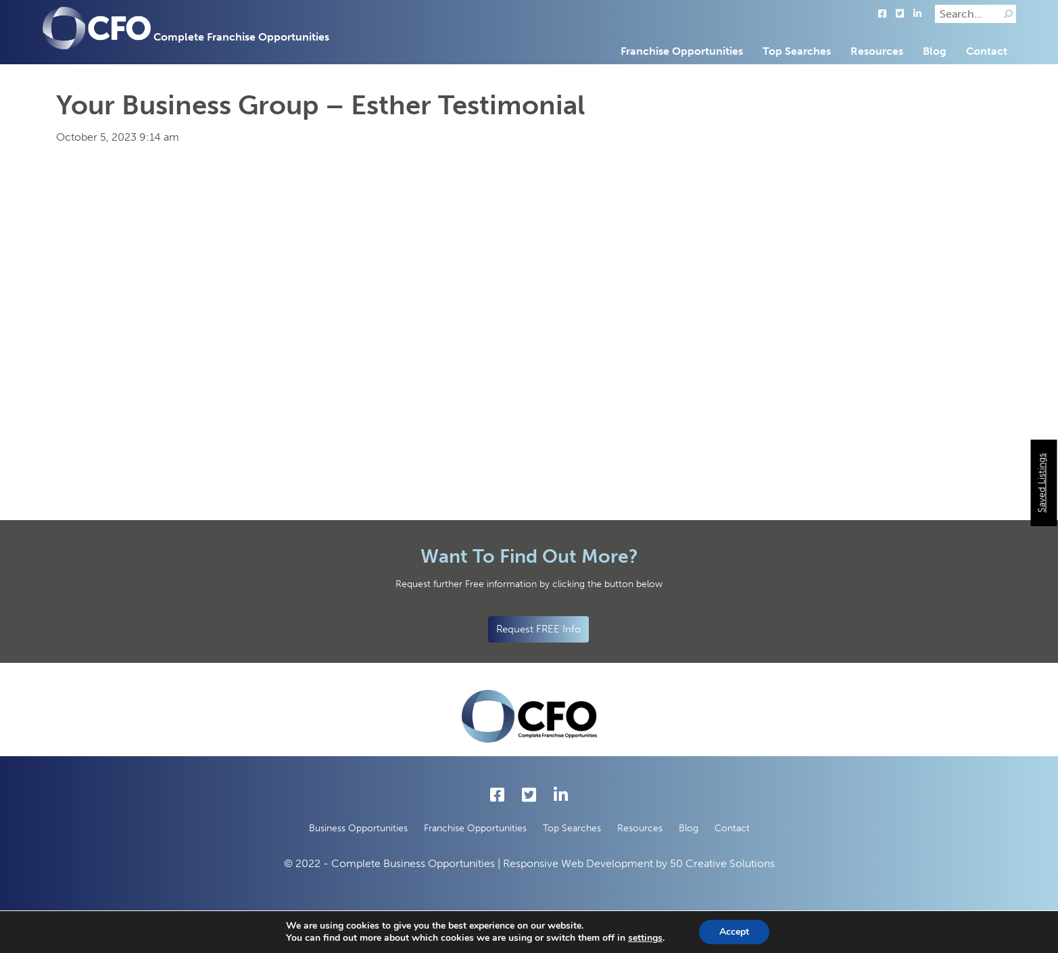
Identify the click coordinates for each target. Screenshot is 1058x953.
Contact (986, 51)
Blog (934, 51)
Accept (734, 931)
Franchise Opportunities (682, 51)
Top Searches (797, 51)
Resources (876, 51)
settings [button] (645, 937)
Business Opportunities (358, 828)
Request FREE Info (538, 629)
